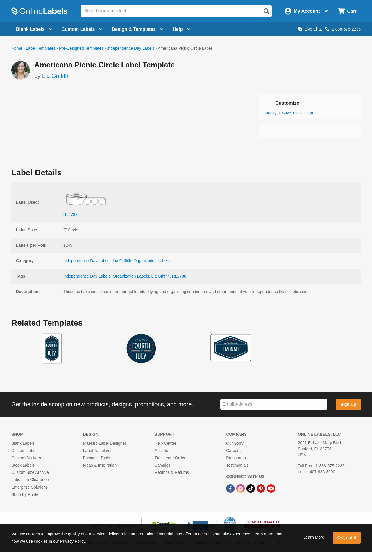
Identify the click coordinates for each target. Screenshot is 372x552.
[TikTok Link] (251, 488)
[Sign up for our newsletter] (273, 404)
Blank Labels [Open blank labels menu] (34, 29)
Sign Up (348, 404)
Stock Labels (23, 465)
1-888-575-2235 (343, 29)
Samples (162, 465)
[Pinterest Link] (261, 488)
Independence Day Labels (130, 48)
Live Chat (310, 29)
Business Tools (96, 457)
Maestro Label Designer (104, 443)
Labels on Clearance (30, 479)
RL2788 (179, 276)
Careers (233, 450)
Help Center (165, 443)
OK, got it (346, 537)
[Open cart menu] (347, 11)
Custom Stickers (26, 457)
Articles (161, 450)
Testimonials (237, 465)
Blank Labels (23, 443)
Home (16, 48)
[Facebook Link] (231, 488)
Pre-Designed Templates (81, 48)
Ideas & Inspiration (100, 465)
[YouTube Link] (271, 488)
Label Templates (41, 48)
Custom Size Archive (30, 472)
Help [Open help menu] (181, 29)
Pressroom (236, 457)
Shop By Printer (25, 494)
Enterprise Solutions (29, 487)
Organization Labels (151, 260)
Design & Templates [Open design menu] (137, 29)
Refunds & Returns (172, 472)
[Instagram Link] (241, 488)
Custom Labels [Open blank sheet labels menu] (82, 29)
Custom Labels (24, 450)
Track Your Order (170, 457)
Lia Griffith (55, 76)
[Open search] (266, 11)
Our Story (235, 443)
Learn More (313, 537)
